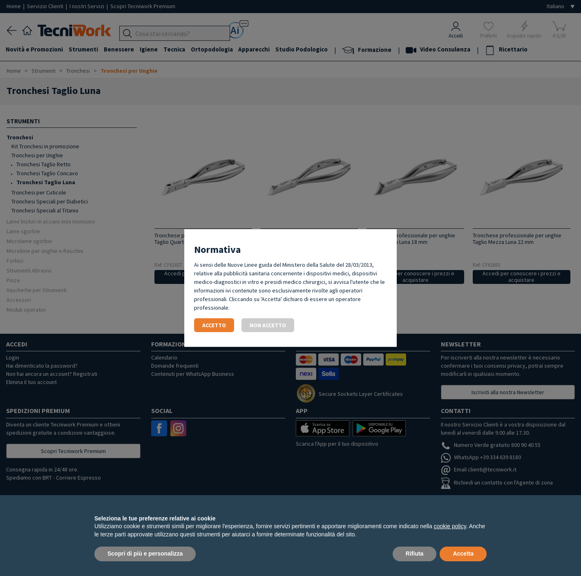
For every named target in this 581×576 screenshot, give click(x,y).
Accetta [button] (463, 553)
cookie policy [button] (450, 526)
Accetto (214, 325)
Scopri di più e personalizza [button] (145, 553)
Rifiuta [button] (415, 553)
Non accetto (268, 325)
